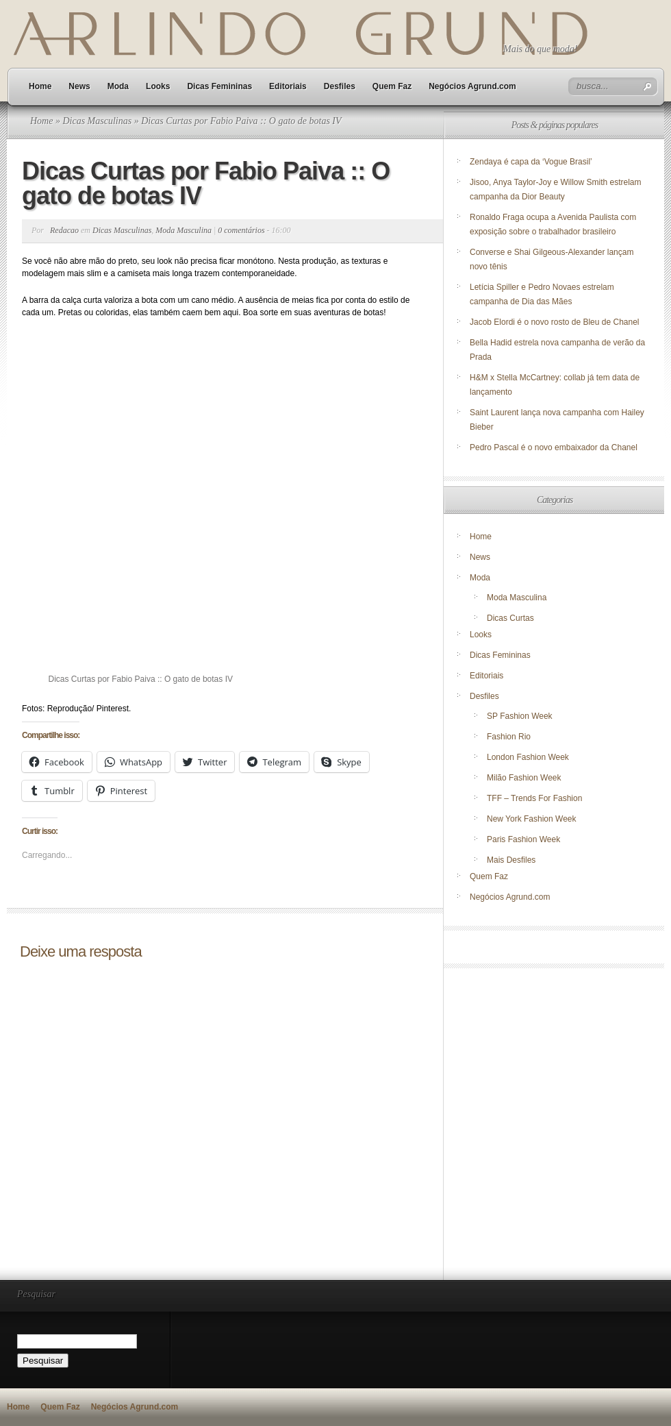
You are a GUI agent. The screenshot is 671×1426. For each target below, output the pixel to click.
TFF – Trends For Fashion (534, 798)
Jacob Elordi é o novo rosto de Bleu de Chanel (555, 322)
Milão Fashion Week (524, 778)
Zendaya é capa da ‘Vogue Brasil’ (531, 162)
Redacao (64, 230)
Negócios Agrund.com (472, 86)
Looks (158, 86)
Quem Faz (392, 86)
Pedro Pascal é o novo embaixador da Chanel (555, 447)
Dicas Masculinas (96, 121)
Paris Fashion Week (523, 839)
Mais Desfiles (511, 860)
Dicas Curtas (510, 618)
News (79, 86)
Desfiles (339, 86)
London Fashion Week (528, 757)
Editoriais (288, 86)
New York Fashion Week (532, 819)
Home (40, 86)
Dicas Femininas (219, 86)
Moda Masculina (183, 230)
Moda (118, 86)
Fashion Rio (509, 736)
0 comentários (241, 230)
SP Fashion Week (520, 716)
